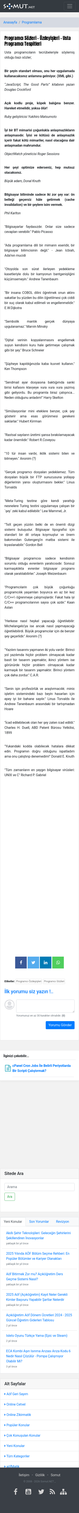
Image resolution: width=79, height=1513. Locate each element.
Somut (55, 1475)
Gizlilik (40, 1475)
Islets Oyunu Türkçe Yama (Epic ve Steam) (36, 1336)
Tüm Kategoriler (17, 1456)
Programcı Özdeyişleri (28, 981)
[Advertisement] (39, 820)
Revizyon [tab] (62, 1222)
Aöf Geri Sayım (16, 1394)
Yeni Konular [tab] (13, 1222)
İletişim (24, 1475)
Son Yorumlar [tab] (39, 1222)
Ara (9, 1197)
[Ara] (39, 1187)
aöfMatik (11, 1467)
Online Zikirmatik (17, 1415)
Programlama (32, 22)
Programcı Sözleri (54, 981)
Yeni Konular (14, 1446)
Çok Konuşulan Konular (22, 1435)
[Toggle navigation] (70, 6)
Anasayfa (10, 22)
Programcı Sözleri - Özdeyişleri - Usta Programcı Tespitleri (37, 40)
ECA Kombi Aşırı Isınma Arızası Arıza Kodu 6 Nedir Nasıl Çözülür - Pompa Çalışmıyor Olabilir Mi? (38, 1356)
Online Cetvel (14, 1404)
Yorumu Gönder (60, 1025)
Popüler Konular (17, 1425)
